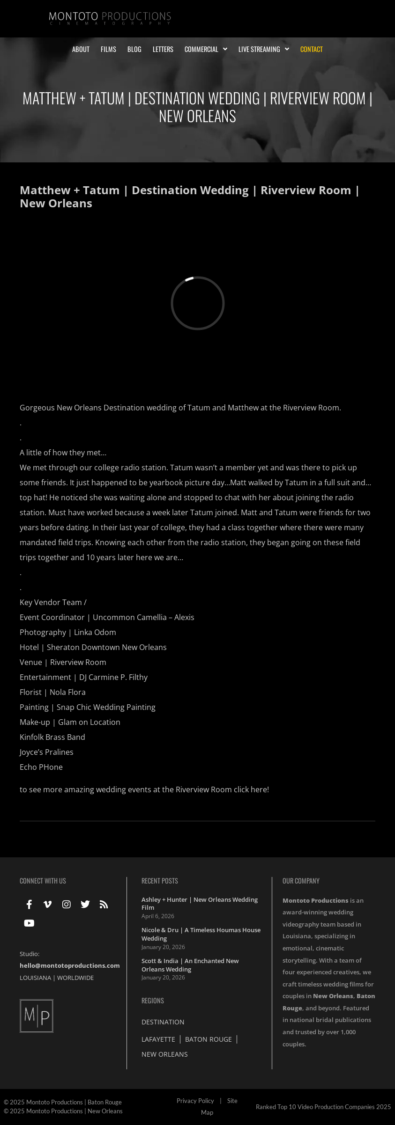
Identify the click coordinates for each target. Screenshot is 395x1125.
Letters (163, 49)
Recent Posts (160, 880)
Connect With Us (43, 880)
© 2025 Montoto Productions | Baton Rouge (63, 1102)
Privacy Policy (195, 1100)
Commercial (206, 49)
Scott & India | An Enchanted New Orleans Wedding (190, 965)
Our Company (301, 880)
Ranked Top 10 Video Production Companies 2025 (323, 1106)
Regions (153, 1000)
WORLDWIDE (75, 977)
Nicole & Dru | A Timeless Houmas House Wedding (201, 934)
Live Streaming (263, 49)
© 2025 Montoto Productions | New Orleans (63, 1111)
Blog (134, 49)
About (80, 49)
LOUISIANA (35, 977)
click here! (251, 789)
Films (108, 49)
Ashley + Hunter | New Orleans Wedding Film (200, 903)
